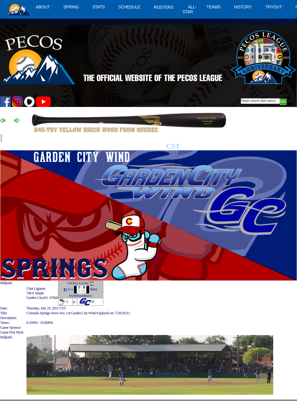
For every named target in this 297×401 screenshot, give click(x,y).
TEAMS (213, 7)
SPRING (71, 7)
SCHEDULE (129, 7)
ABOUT (43, 7)
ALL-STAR (189, 9)
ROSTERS (163, 7)
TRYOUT (273, 7)
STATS (98, 7)
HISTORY (243, 7)
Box (70, 289)
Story (93, 289)
